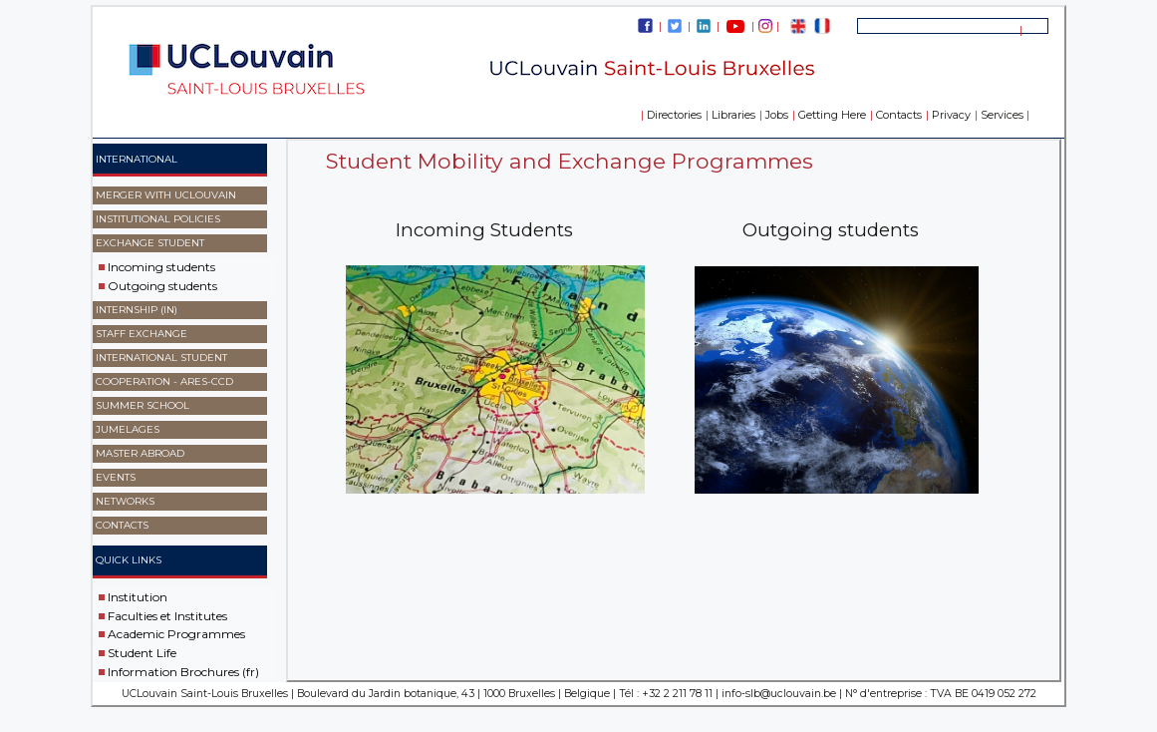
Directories (674, 115)
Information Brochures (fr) (183, 671)
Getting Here (832, 115)
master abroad (140, 453)
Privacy (951, 115)
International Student (161, 357)
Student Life (142, 652)
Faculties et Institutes (167, 614)
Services (1002, 115)
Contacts (899, 115)
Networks (125, 501)
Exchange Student (150, 242)
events (116, 477)
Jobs (776, 115)
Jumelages (127, 429)
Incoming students (161, 266)
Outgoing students (162, 285)
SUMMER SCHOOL (142, 405)
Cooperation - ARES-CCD (164, 381)
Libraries (733, 115)
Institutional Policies (158, 218)
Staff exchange (141, 333)
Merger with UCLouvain (166, 194)
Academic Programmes (176, 633)
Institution (137, 596)
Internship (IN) (136, 309)
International (136, 159)
